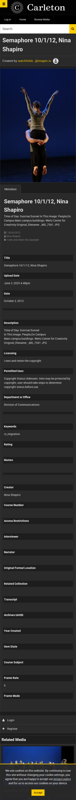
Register (10, 729)
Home (22, 19)
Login (8, 720)
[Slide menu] (3, 3)
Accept (38, 792)
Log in (7, 19)
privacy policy (62, 779)
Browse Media (42, 19)
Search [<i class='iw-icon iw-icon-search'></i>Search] (72, 28)
